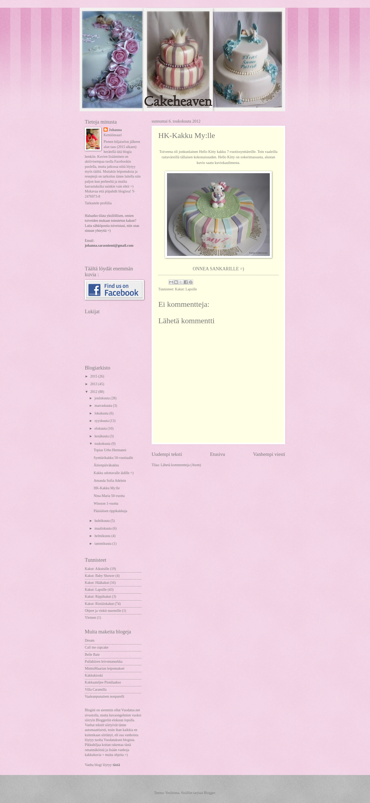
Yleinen (90, 618)
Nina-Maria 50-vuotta (109, 496)
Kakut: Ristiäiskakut (99, 604)
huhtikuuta (102, 521)
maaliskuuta (104, 528)
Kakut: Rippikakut (98, 596)
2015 (94, 376)
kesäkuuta (102, 436)
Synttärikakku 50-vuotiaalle (113, 458)
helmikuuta (103, 536)
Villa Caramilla (96, 689)
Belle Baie (92, 655)
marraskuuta (104, 406)
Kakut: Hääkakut (97, 583)
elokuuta (101, 428)
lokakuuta (102, 413)
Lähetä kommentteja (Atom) (181, 465)
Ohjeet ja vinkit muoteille (103, 611)
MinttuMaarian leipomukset (104, 668)
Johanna (115, 130)
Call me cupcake (96, 647)
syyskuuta (102, 421)
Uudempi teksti (167, 454)
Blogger (209, 793)
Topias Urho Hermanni (110, 450)
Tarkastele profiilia (98, 203)
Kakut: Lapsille (186, 289)
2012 (94, 392)
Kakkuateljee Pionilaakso (103, 682)
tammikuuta (103, 544)
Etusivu (217, 454)
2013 (94, 384)
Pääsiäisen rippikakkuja (110, 511)
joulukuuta (102, 398)
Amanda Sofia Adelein (110, 481)
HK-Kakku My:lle (107, 488)
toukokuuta (103, 444)
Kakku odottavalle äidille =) (113, 473)
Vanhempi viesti (269, 454)
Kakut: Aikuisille (97, 569)
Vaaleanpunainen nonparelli (104, 696)
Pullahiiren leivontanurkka (104, 661)
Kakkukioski (94, 675)
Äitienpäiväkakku (106, 465)
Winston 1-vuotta (106, 503)
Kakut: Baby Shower (100, 576)
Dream (90, 640)
